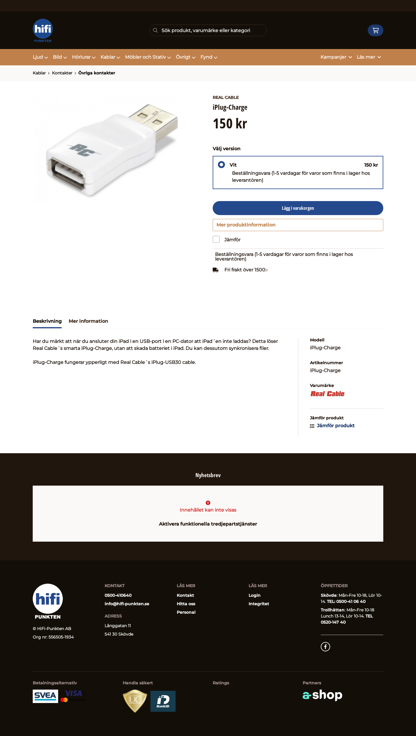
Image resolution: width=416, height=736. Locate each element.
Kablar (110, 57)
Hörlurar (84, 57)
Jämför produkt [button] (332, 428)
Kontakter (62, 73)
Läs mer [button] (369, 57)
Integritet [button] (259, 603)
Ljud (40, 57)
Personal (186, 612)
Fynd (209, 57)
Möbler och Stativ (148, 57)
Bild (60, 57)
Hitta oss (186, 603)
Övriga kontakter (96, 73)
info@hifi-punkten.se (127, 603)
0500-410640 (118, 595)
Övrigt (186, 57)
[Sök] (208, 30)
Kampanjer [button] (336, 57)
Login (255, 595)
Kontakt (185, 595)
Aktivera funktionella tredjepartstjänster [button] (208, 524)
